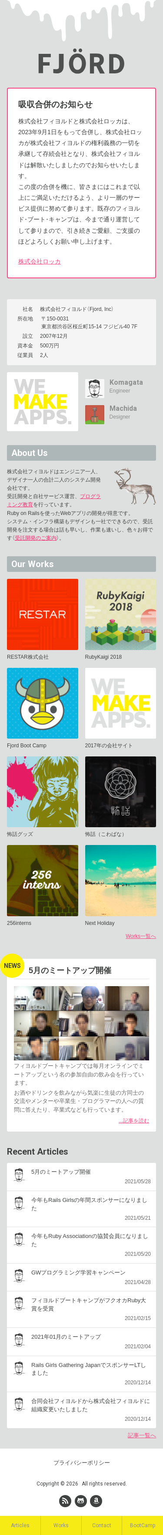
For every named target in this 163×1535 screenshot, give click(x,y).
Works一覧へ (141, 936)
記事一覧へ (142, 1435)
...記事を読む (134, 1121)
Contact (101, 1525)
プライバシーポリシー (81, 1462)
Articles (20, 1525)
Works (61, 1525)
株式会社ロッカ (39, 261)
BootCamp (142, 1525)
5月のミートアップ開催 (70, 970)
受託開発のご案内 (36, 538)
